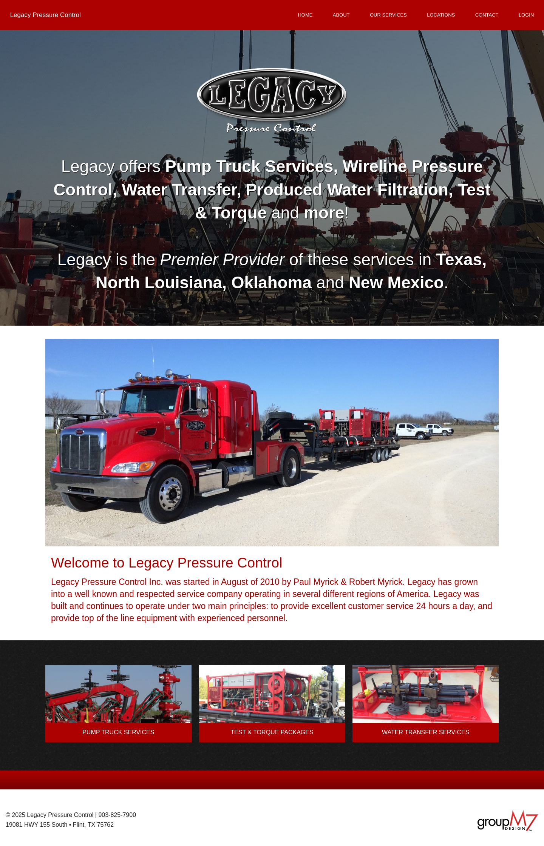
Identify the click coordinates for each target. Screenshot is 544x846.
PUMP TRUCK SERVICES (118, 732)
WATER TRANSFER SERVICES (425, 732)
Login (526, 15)
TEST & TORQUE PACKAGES (271, 732)
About (341, 15)
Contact (487, 15)
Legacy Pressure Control (45, 14)
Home (305, 15)
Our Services (388, 15)
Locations (441, 15)
